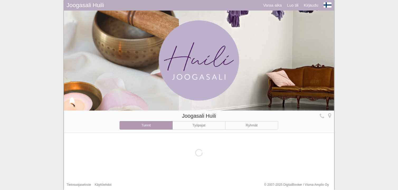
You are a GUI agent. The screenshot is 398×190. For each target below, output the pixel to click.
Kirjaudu (311, 5)
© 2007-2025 (296, 185)
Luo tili (292, 5)
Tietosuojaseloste (79, 185)
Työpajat (198, 125)
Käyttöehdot (103, 185)
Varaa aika (272, 5)
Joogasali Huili (85, 5)
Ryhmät (252, 125)
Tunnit (146, 125)
